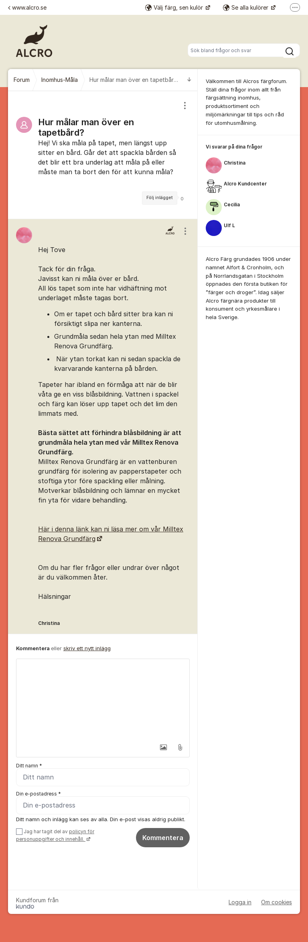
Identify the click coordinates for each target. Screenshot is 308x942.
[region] (103, 155)
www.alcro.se (27, 7)
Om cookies (276, 902)
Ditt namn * (29, 766)
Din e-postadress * (38, 794)
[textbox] (102, 699)
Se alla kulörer (246, 7)
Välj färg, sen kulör (175, 7)
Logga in (240, 902)
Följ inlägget (159, 197)
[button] (163, 747)
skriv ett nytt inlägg (87, 648)
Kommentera (162, 838)
